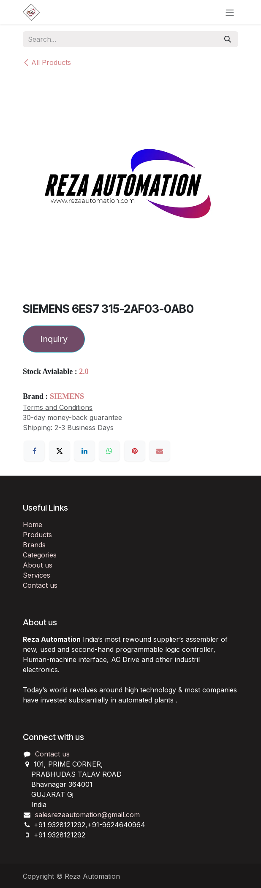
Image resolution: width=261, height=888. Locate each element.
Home (32, 524)
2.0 (84, 371)
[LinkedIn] (84, 451)
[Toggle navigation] (229, 12)
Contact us (40, 585)
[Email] (160, 451)
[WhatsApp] (109, 451)
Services (36, 575)
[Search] (227, 39)
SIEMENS (67, 396)
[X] (59, 451)
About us (37, 565)
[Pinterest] (135, 451)
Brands (34, 545)
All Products (47, 62)
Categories (40, 555)
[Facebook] (34, 451)
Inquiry (54, 339)
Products (37, 534)
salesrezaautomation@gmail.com (87, 814)
